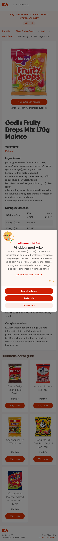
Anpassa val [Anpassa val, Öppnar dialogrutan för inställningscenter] (29, 305)
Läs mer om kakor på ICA (29, 274)
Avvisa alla (29, 298)
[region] (29, 271)
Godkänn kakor (29, 291)
